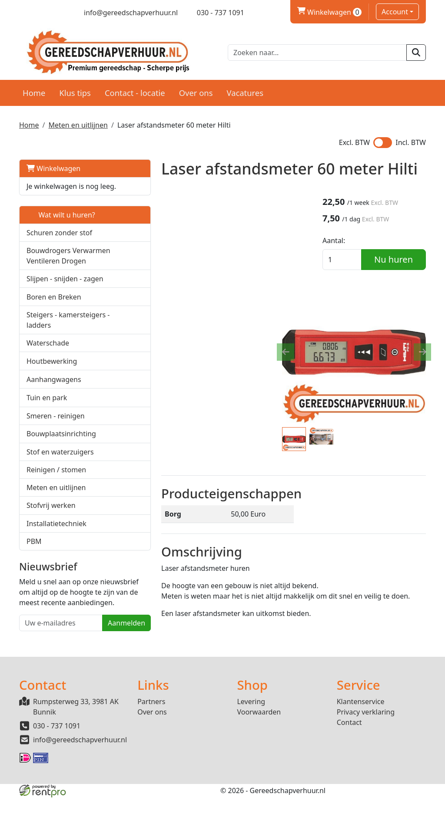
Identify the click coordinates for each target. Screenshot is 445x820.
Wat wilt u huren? (61, 224)
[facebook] (23, 12)
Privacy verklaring (366, 735)
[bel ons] (214, 12)
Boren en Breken (54, 316)
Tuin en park (47, 428)
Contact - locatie (135, 91)
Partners (151, 724)
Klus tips (75, 91)
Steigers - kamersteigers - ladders (52, 345)
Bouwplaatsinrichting (61, 464)
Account (395, 11)
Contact (349, 745)
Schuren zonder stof (59, 242)
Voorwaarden (259, 735)
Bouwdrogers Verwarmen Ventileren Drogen (56, 270)
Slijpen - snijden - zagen (65, 298)
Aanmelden (88, 664)
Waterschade (48, 373)
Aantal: (343, 240)
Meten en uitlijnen (77, 124)
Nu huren (398, 259)
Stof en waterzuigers (60, 482)
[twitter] (38, 12)
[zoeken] (416, 52)
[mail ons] (125, 12)
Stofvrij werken (51, 535)
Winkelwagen (53, 167)
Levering (251, 724)
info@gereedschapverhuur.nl (80, 762)
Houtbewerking (52, 391)
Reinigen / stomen (56, 500)
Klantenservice (361, 724)
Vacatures (244, 91)
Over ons (196, 91)
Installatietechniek (56, 554)
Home (34, 91)
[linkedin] (54, 12)
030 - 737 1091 (56, 749)
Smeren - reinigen (56, 446)
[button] (101, 270)
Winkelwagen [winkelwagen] (329, 12)
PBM (34, 571)
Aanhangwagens (54, 410)
